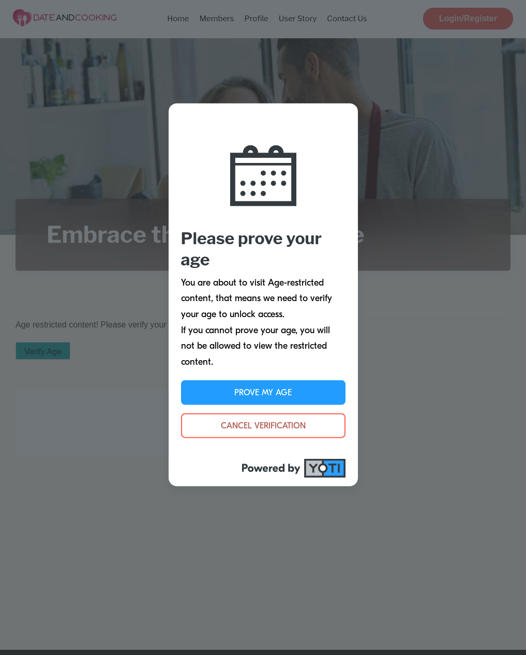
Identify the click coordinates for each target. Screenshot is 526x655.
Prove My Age (263, 392)
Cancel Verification (263, 425)
